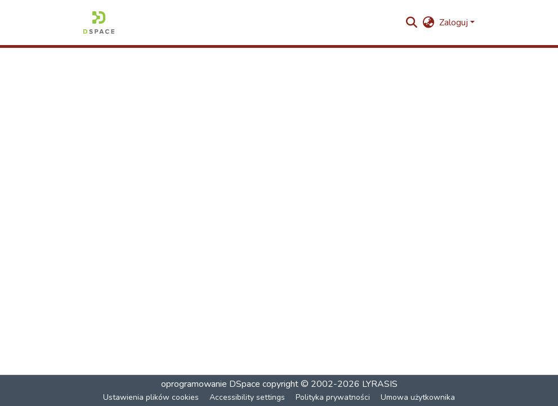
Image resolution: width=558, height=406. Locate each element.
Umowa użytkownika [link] (418, 397)
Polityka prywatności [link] (333, 397)
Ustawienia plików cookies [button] (151, 397)
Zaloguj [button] (454, 22)
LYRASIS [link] (380, 384)
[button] (98, 22)
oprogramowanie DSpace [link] (210, 384)
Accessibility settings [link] (247, 397)
